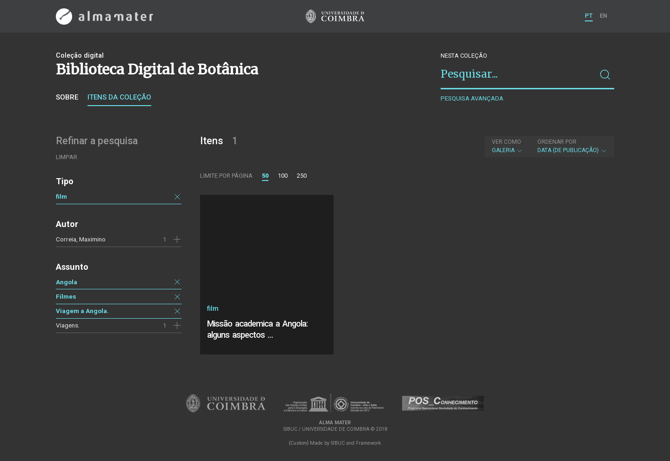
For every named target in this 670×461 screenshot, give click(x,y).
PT (589, 15)
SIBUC (338, 443)
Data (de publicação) (572, 146)
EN (603, 15)
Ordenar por (556, 142)
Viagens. (68, 325)
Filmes (66, 296)
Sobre (67, 97)
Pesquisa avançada (472, 98)
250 (302, 175)
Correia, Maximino (81, 239)
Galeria (507, 146)
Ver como (506, 142)
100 (283, 175)
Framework (368, 443)
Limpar (66, 157)
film (61, 196)
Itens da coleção (119, 97)
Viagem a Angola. (82, 310)
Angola (66, 282)
